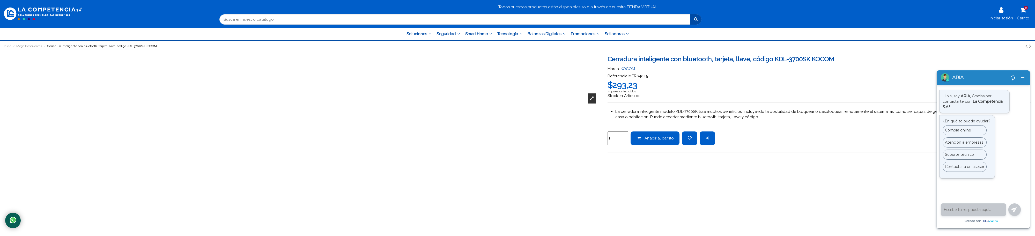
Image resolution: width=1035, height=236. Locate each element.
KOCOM (628, 69)
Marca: (614, 69)
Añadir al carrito (655, 138)
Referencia (617, 76)
